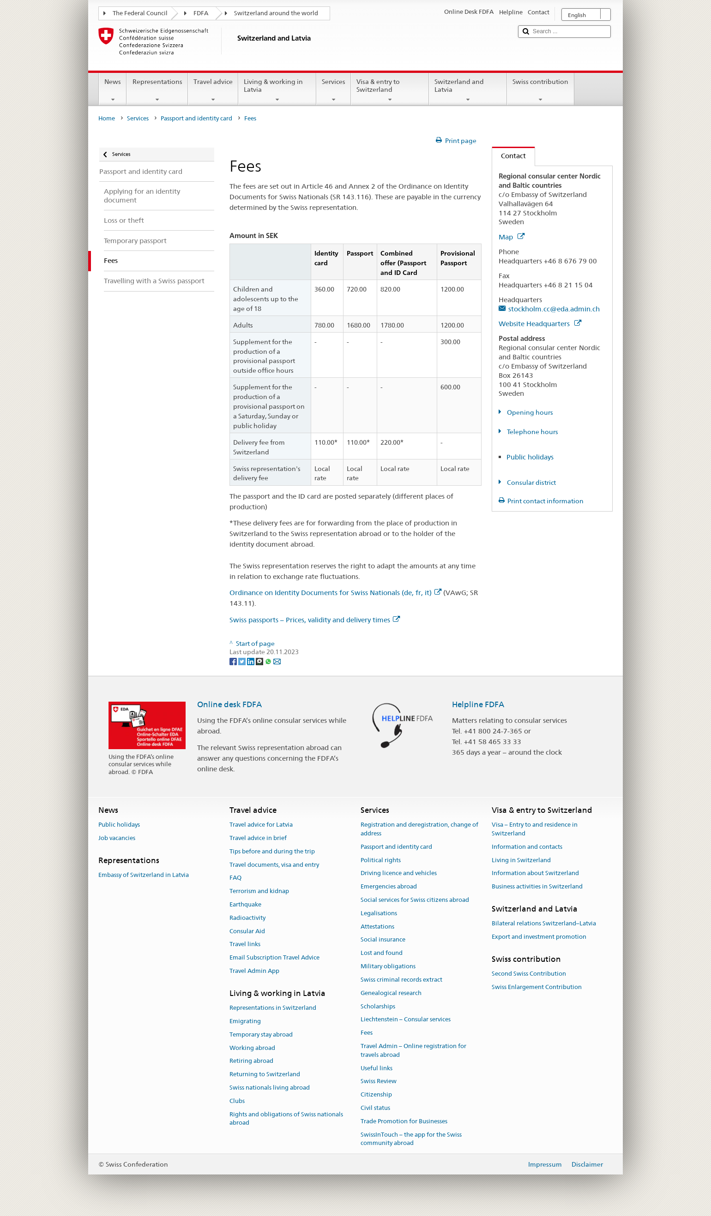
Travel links (244, 944)
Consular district (531, 482)
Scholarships (378, 1006)
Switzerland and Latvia (467, 90)
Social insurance (383, 939)
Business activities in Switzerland (537, 886)
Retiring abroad (251, 1061)
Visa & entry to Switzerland (389, 90)
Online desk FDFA (229, 704)
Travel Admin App (254, 970)
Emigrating (245, 1021)
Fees (367, 1032)
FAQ (235, 878)
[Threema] (260, 660)
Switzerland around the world (276, 13)
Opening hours (529, 412)
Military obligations (388, 966)
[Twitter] (242, 660)
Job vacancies (116, 838)
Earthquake (245, 904)
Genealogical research (391, 992)
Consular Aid (247, 931)
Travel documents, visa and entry (274, 864)
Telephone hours (532, 431)
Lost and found (382, 953)
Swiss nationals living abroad (269, 1087)
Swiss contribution (540, 90)
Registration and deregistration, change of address (419, 829)
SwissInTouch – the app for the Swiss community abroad (411, 1139)
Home (106, 118)
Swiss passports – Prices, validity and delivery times (314, 619)
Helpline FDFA (478, 704)
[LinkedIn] (251, 660)
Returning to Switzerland (264, 1074)
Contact (509, 155)
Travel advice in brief (258, 838)
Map (511, 236)
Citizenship (376, 1094)
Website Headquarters (540, 323)
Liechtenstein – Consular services (406, 1019)
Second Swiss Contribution (529, 973)
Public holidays (530, 457)
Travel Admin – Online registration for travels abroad (413, 1050)
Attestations (377, 926)
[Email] (277, 660)
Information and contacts (527, 846)
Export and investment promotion (539, 936)
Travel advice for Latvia (261, 824)
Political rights (381, 860)
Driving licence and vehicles (399, 873)
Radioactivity (247, 917)
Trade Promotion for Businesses (404, 1121)
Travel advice (213, 90)
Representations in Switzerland (272, 1007)
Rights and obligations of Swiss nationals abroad (286, 1119)
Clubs (237, 1100)
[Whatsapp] (269, 660)
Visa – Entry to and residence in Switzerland (535, 829)
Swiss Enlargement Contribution (537, 987)
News (112, 90)
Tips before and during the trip (272, 851)
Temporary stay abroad (261, 1034)
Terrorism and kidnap (259, 891)
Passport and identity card (196, 118)
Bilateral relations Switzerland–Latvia (544, 923)
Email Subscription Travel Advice (274, 957)
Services (333, 90)
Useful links (376, 1068)
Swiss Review (379, 1081)
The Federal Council (140, 13)
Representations (157, 90)
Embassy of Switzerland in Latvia (143, 874)
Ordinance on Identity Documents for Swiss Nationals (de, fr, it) (335, 592)
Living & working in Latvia (277, 90)
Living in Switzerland (521, 860)
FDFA (200, 13)
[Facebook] (233, 660)
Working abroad (252, 1047)
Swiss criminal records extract (401, 979)
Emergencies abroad (389, 886)
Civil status (375, 1107)
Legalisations (379, 913)
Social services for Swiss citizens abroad (415, 899)
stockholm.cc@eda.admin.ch (554, 308)
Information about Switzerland (535, 873)
